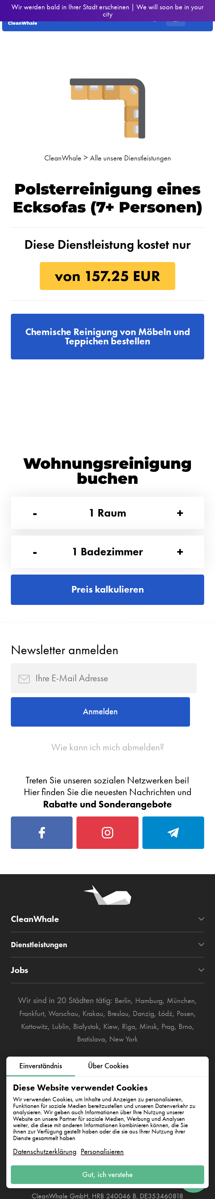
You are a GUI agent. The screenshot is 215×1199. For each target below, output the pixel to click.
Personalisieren (102, 1148)
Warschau (70, 1051)
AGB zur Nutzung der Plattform (66, 1188)
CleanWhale (56, 158)
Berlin (118, 1038)
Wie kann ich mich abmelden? (108, 774)
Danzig (161, 1051)
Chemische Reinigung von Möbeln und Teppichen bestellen (107, 339)
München (184, 1038)
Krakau (104, 1051)
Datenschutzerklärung (44, 1148)
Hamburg (148, 1038)
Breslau (132, 1051)
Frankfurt (34, 1051)
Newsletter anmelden (64, 668)
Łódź (186, 1051)
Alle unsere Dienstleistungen (133, 158)
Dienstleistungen (43, 982)
